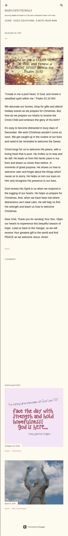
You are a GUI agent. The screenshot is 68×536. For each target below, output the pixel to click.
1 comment (16, 451)
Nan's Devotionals (18, 10)
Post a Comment (19, 508)
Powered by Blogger (34, 527)
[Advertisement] (34, 356)
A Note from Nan (46, 20)
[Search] (61, 4)
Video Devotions (23, 20)
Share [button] (7, 249)
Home (8, 20)
